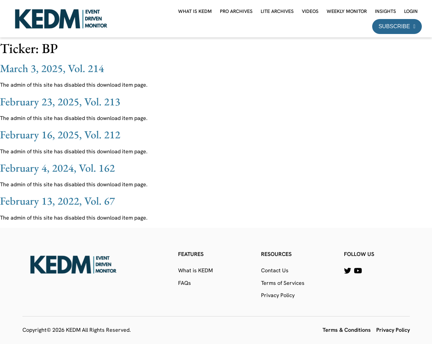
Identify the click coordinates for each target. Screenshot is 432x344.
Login (411, 11)
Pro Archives (236, 11)
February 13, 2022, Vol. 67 (57, 201)
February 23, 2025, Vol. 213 (60, 101)
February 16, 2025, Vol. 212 (60, 134)
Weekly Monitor (347, 11)
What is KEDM (195, 11)
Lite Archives (277, 11)
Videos (310, 11)
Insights (385, 11)
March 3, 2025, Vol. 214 (52, 68)
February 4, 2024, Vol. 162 (57, 168)
